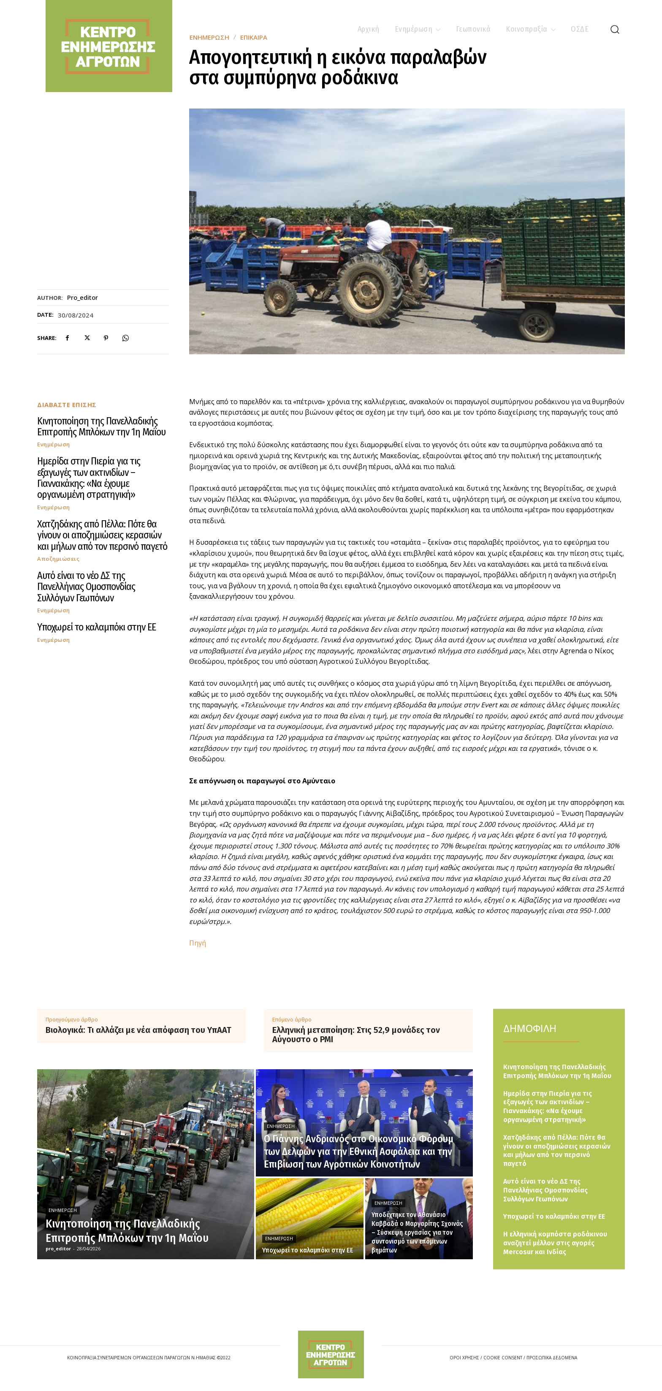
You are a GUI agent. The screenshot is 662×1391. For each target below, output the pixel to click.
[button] (615, 29)
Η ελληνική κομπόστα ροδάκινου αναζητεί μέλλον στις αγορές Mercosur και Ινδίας (555, 1243)
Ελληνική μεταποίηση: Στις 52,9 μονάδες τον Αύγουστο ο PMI (356, 1034)
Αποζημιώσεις (58, 559)
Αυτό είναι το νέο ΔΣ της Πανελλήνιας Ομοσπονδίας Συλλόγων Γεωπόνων (86, 587)
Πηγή (197, 943)
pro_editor (82, 297)
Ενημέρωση (53, 444)
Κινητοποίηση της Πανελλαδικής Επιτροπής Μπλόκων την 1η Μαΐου (101, 426)
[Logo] (331, 1354)
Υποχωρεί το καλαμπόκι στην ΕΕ (96, 627)
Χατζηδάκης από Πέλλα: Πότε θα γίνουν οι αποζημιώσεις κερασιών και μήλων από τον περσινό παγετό (102, 535)
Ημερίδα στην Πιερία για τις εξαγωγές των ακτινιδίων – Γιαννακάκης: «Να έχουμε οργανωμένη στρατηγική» (88, 477)
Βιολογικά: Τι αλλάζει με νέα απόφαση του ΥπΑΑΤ (138, 1030)
